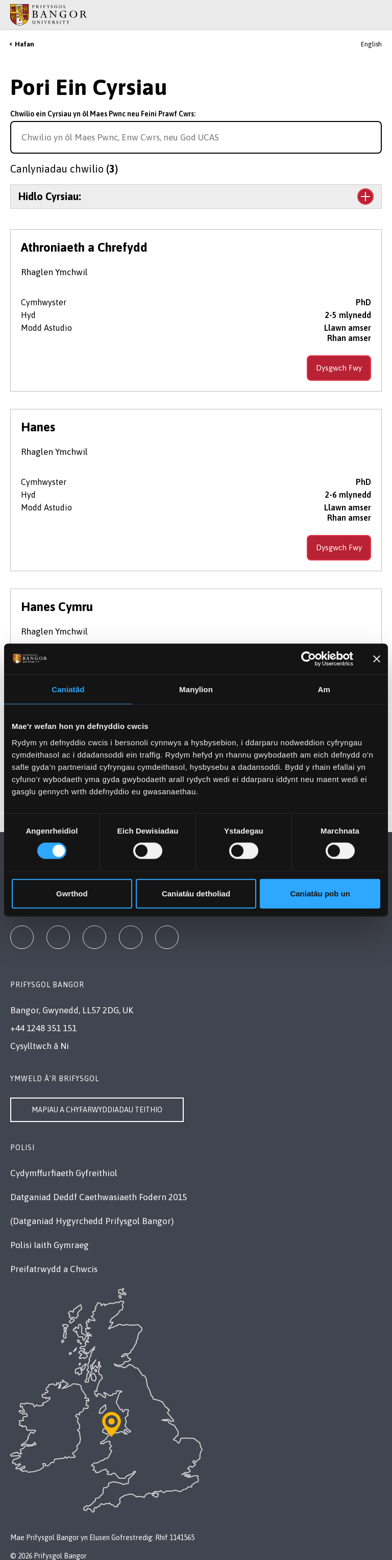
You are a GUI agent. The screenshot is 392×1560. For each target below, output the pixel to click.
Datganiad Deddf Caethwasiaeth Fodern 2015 (98, 1197)
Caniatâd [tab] (68, 689)
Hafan (24, 44)
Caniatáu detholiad (196, 893)
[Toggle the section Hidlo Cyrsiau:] (196, 196)
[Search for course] (373, 137)
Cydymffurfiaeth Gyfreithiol (63, 1173)
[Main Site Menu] (362, 15)
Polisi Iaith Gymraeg (49, 1245)
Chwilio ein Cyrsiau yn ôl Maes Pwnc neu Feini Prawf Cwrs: (102, 114)
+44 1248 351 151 (43, 1028)
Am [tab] (323, 689)
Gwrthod (72, 893)
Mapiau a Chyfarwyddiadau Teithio (97, 1110)
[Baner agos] (376, 659)
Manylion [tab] (196, 689)
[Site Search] (376, 15)
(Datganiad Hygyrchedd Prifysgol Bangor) (92, 1221)
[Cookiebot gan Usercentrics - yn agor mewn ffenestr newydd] (308, 659)
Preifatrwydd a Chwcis (53, 1269)
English (371, 44)
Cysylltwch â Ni (39, 1046)
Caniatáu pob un (320, 893)
